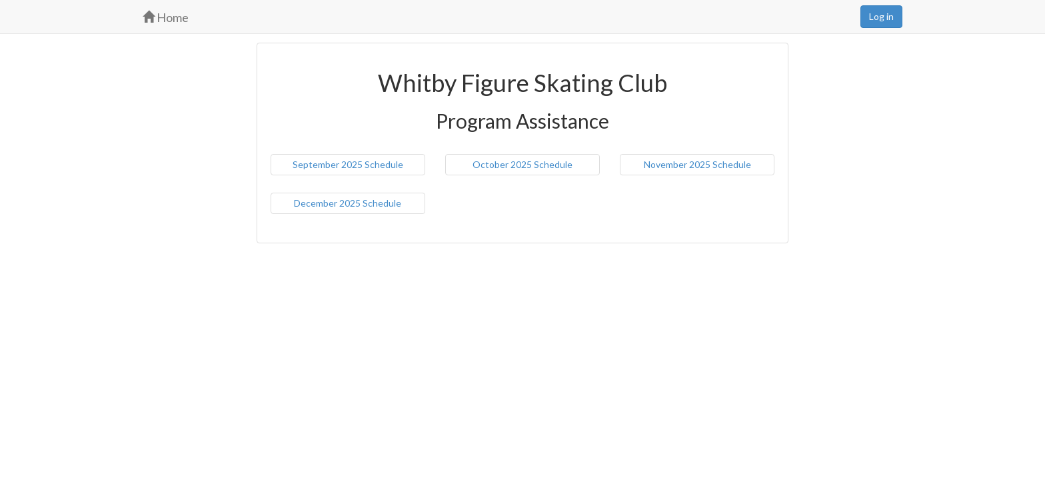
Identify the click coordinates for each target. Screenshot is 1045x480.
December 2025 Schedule (347, 203)
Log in (881, 16)
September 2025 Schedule (348, 164)
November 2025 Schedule (697, 164)
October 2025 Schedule (522, 164)
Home (166, 17)
